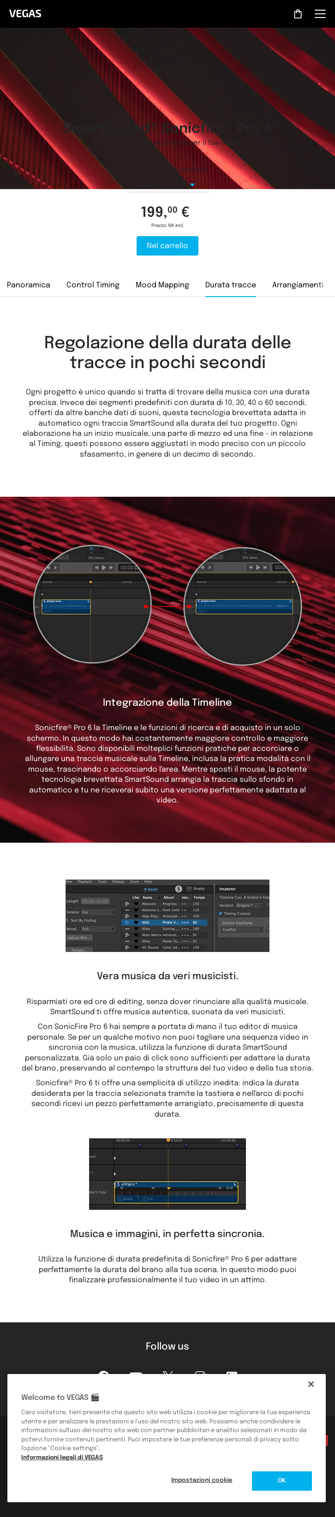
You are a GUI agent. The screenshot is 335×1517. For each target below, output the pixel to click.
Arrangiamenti (297, 285)
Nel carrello (167, 246)
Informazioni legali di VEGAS (62, 1458)
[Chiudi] (311, 1384)
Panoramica (28, 285)
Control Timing (93, 285)
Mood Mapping (162, 285)
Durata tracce (230, 285)
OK (282, 1481)
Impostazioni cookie (201, 1480)
